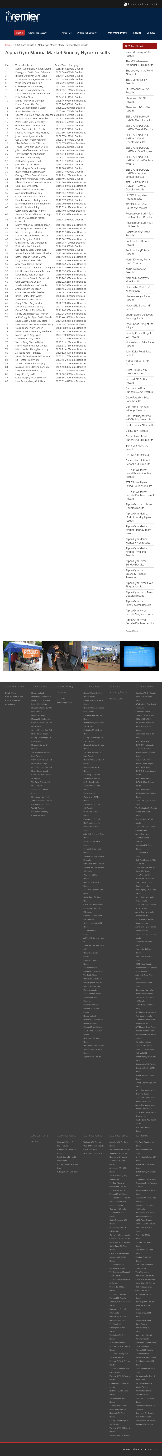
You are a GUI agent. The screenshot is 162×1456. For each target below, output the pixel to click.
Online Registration (87, 32)
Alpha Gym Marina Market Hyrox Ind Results (137, 552)
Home (19, 32)
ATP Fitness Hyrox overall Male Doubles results (138, 473)
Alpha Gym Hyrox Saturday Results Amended (136, 574)
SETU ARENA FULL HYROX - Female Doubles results (137, 186)
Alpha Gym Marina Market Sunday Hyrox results (138, 517)
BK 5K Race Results (137, 454)
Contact (151, 32)
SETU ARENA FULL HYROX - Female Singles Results (137, 173)
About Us (66, 32)
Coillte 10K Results (137, 430)
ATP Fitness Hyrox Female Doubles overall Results (140, 495)
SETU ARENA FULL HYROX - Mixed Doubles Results (137, 138)
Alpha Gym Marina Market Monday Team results (138, 530)
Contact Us (151, 1449)
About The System (38, 32)
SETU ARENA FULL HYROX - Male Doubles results (139, 160)
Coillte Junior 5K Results (140, 425)
